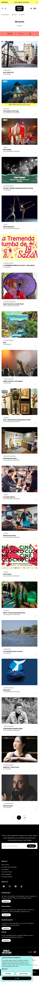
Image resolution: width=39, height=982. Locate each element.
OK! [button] (17, 978)
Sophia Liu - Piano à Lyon (11, 767)
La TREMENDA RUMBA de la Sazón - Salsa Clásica (19, 265)
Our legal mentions (7, 876)
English (32, 952)
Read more (6, 901)
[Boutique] (31, 8)
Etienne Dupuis (8, 806)
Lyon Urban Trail (8, 72)
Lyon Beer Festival (9, 497)
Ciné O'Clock (7, 574)
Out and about (5, 14)
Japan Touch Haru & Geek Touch (13, 304)
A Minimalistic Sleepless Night (13, 728)
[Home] (20, 8)
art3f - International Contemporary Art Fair (17, 420)
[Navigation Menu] (2, 8)
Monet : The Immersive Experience (14, 613)
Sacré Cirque (7, 149)
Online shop (5, 2)
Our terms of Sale (7, 872)
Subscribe (31, 846)
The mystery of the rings (11, 111)
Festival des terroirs (9, 535)
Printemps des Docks (10, 458)
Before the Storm (8, 227)
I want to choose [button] (23, 973)
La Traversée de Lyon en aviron (13, 651)
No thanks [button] (8, 973)
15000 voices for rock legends (13, 381)
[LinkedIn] (15, 886)
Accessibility (5, 869)
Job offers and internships (9, 867)
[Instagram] (9, 886)
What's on (14, 14)
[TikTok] (21, 886)
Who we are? (5, 864)
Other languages (6, 874)
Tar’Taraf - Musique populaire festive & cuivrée (18, 188)
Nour (4, 342)
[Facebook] (4, 886)
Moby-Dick (6, 690)
